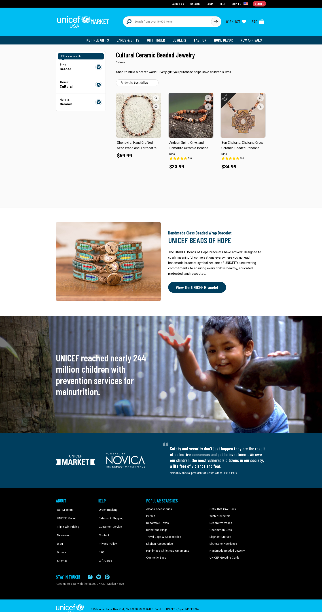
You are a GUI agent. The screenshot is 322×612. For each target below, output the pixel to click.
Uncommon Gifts (220, 527)
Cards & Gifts (130, 38)
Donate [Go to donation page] (259, 3)
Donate (60, 541)
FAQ (100, 541)
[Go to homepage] (84, 21)
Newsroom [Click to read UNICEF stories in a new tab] (63, 527)
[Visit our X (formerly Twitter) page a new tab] (98, 569)
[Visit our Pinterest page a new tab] (107, 569)
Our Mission (63, 507)
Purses (150, 514)
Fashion (201, 38)
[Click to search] (215, 20)
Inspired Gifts (100, 38)
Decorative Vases (220, 521)
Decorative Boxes (157, 521)
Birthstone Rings (156, 527)
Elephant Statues (220, 534)
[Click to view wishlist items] (236, 20)
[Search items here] (167, 20)
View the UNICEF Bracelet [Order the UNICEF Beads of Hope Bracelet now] (196, 285)
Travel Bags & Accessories (162, 534)
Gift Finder (158, 38)
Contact (103, 527)
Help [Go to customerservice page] (223, 3)
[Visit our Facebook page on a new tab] (90, 569)
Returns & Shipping (109, 514)
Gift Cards (104, 548)
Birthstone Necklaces (222, 541)
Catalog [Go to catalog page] (196, 3)
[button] (156, 96)
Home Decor (224, 38)
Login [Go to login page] (210, 3)
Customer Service (108, 521)
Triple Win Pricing (66, 521)
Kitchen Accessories (158, 541)
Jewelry (181, 38)
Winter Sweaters (219, 514)
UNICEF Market (65, 514)
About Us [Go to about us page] (179, 3)
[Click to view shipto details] (240, 3)
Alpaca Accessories (158, 507)
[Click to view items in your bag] (258, 20)
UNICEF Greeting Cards (223, 555)
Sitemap (61, 548)
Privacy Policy (106, 534)
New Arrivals (251, 38)
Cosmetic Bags (155, 555)
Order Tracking (107, 507)
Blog (59, 534)
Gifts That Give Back (222, 507)
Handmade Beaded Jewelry (226, 548)
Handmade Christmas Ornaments (167, 548)
